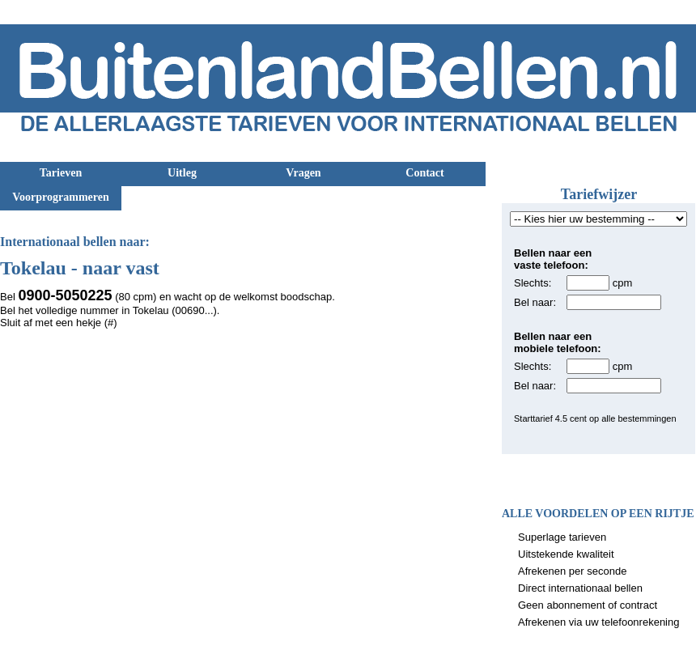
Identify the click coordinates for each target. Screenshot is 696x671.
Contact (424, 173)
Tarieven (61, 173)
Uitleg (182, 173)
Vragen (303, 173)
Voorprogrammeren (60, 197)
